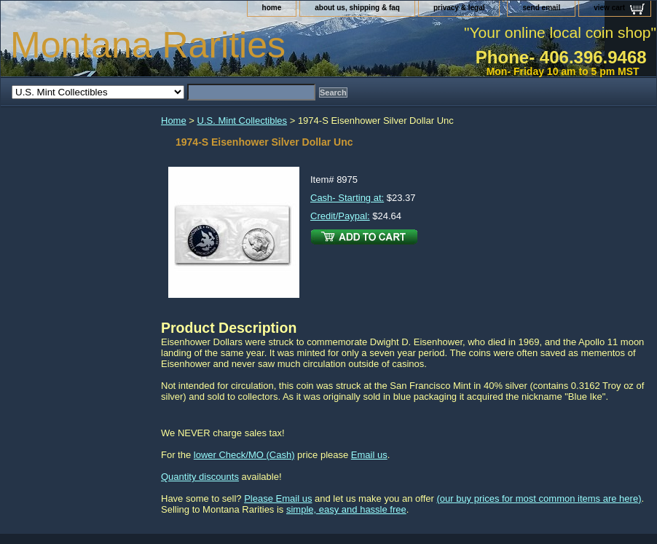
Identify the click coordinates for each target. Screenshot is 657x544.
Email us (369, 454)
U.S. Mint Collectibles (242, 120)
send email (541, 8)
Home (173, 120)
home (272, 8)
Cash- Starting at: (347, 197)
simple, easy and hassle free (346, 509)
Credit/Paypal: (340, 215)
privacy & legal (459, 8)
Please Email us (278, 498)
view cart (609, 8)
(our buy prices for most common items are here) (538, 498)
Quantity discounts (200, 476)
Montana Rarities (148, 45)
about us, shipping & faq (357, 8)
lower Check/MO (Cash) (244, 454)
